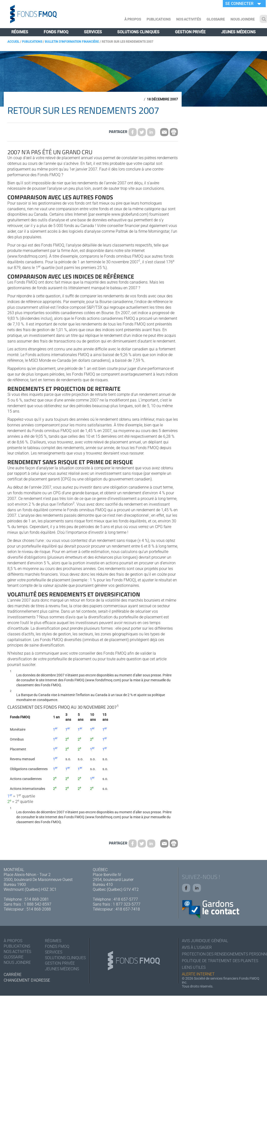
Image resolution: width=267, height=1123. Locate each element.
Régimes (19, 32)
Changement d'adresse (27, 980)
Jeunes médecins (238, 32)
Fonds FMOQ (56, 32)
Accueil (13, 41)
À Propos (132, 19)
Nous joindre (242, 19)
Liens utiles (194, 967)
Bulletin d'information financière (72, 41)
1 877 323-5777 (126, 904)
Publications (159, 19)
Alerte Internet (198, 974)
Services (93, 32)
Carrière (12, 974)
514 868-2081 (36, 899)
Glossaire (216, 19)
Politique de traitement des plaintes (220, 960)
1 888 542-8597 (37, 904)
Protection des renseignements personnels (222, 954)
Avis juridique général (205, 940)
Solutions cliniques (138, 32)
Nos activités (188, 19)
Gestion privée (190, 32)
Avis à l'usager (197, 947)
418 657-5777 (126, 899)
